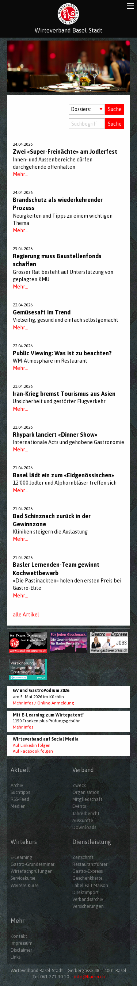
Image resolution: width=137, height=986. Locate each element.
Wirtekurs (24, 841)
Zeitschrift (83, 857)
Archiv (17, 785)
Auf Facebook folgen (33, 751)
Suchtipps (20, 792)
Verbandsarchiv (87, 899)
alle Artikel (26, 615)
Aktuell (20, 770)
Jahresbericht (85, 813)
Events (79, 806)
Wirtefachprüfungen (32, 871)
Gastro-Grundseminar (32, 864)
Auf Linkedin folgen (31, 745)
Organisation (85, 792)
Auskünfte (82, 820)
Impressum (22, 943)
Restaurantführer (89, 864)
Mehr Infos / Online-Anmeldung (43, 703)
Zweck (79, 785)
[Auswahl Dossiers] (87, 109)
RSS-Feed (20, 799)
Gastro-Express (87, 871)
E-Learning (22, 857)
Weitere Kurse (25, 885)
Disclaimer (21, 950)
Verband (83, 770)
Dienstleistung (91, 841)
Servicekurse (23, 878)
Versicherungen (88, 906)
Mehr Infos (23, 727)
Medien (18, 806)
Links (15, 957)
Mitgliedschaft (87, 799)
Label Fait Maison (90, 885)
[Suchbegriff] (87, 123)
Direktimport (85, 892)
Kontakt (19, 936)
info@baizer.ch (89, 976)
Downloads (84, 827)
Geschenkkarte (87, 878)
